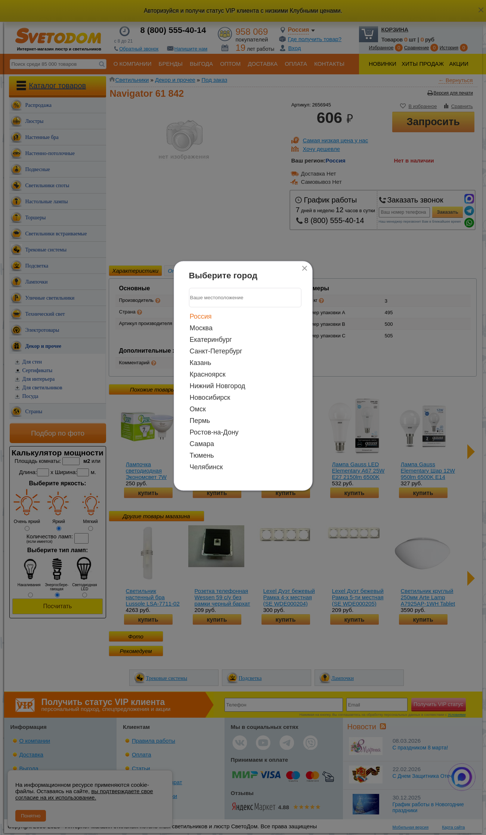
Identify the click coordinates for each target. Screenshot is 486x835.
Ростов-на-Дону (214, 432)
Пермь (200, 420)
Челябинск (206, 466)
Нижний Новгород (217, 385)
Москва (201, 327)
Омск (198, 408)
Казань (200, 362)
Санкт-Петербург (216, 351)
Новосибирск (210, 397)
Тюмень (202, 455)
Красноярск (208, 374)
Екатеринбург (211, 339)
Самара (202, 443)
